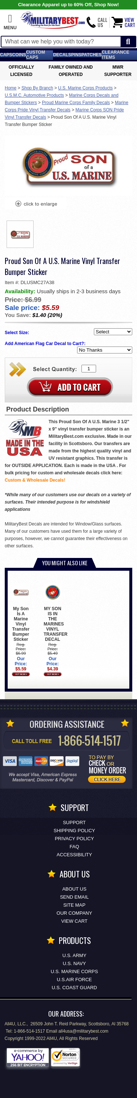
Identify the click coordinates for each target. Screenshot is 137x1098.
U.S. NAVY (74, 963)
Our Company (74, 913)
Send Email (74, 897)
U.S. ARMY (74, 955)
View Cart (74, 921)
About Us (74, 889)
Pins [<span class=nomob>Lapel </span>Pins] (76, 54)
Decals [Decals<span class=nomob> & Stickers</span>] (62, 54)
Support (74, 822)
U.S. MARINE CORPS (74, 971)
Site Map (74, 905)
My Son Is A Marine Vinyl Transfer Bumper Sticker (21, 612)
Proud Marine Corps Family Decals (76, 102)
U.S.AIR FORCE (74, 979)
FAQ (74, 846)
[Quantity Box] (88, 368)
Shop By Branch (37, 88)
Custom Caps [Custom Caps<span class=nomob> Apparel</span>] (35, 55)
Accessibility (74, 854)
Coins (19, 54)
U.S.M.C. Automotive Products (34, 95)
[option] (20, 234)
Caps (6, 54)
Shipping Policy (74, 830)
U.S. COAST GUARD (74, 987)
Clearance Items (115, 55)
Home (10, 88)
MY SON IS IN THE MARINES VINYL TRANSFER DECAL (55, 612)
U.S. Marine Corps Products (85, 88)
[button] (10, 22)
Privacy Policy (74, 838)
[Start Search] (128, 42)
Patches (91, 54)
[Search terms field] (61, 41)
